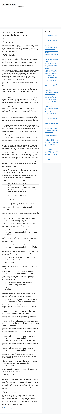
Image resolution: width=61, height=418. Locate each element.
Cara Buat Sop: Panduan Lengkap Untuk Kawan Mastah (51, 67)
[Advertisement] (30, 18)
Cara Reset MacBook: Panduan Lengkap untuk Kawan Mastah (51, 40)
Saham (30, 3)
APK (4, 407)
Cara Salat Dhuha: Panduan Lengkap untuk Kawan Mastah (51, 113)
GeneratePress (38, 416)
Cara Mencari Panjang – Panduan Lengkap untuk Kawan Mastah (51, 118)
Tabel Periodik (21, 6)
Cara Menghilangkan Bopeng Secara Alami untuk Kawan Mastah (51, 59)
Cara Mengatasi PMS (50, 75)
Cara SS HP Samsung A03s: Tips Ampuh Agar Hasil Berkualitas (51, 101)
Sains (35, 3)
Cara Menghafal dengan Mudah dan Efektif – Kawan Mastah (51, 123)
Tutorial (52, 3)
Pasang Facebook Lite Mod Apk (10, 408)
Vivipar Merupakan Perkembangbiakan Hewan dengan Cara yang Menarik (51, 140)
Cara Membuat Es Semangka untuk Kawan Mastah (51, 135)
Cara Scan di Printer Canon (51, 63)
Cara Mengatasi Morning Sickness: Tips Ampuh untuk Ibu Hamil (51, 85)
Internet (40, 3)
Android (24, 3)
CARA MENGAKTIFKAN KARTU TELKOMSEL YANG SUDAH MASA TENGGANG (51, 72)
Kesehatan (46, 3)
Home (19, 3)
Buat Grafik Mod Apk (8, 410)
